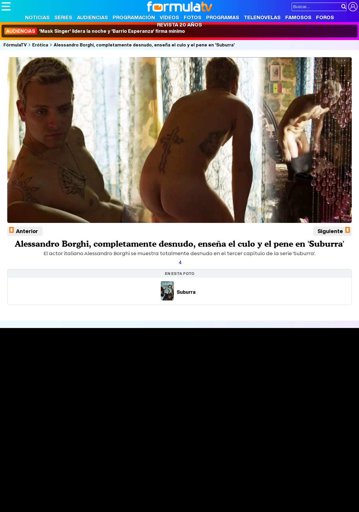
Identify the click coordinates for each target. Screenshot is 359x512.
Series (63, 17)
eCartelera (94, 465)
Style (55, 481)
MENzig (39, 481)
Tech (77, 481)
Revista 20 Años (179, 24)
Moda (53, 473)
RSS (239, 432)
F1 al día (93, 481)
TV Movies (85, 374)
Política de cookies (125, 432)
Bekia (38, 473)
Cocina (135, 473)
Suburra (178, 292)
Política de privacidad (82, 432)
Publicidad (198, 432)
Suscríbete (300, 377)
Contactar (221, 432)
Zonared (147, 481)
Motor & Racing (120, 481)
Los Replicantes (47, 457)
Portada (15, 355)
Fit (147, 473)
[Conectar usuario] (353, 6)
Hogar (159, 473)
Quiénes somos (18, 432)
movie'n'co (151, 465)
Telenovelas (262, 17)
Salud (119, 473)
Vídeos (169, 17)
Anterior (27, 231)
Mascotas (193, 473)
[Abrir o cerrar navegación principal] (6, 6)
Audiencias (92, 17)
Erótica (40, 45)
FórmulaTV (15, 45)
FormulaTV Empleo (61, 465)
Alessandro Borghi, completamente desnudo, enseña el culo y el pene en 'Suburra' (144, 45)
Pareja (86, 473)
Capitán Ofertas (44, 489)
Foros (325, 17)
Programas (222, 17)
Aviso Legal (47, 432)
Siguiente (330, 231)
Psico (174, 473)
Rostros (295, 355)
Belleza (69, 473)
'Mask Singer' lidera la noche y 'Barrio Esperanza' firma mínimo (94, 31)
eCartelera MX (123, 465)
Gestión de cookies (165, 432)
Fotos (192, 17)
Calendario (86, 362)
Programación (134, 17)
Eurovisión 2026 (232, 373)
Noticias (37, 17)
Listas (80, 368)
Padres (103, 473)
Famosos (298, 17)
